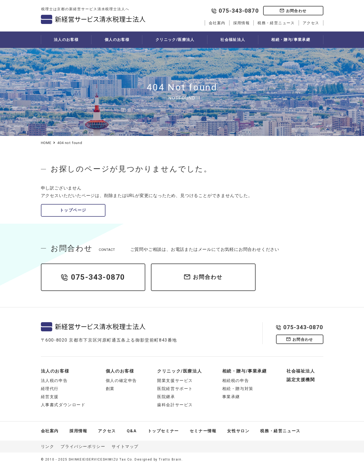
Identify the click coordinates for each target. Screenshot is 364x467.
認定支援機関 (301, 379)
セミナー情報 (203, 431)
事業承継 (231, 396)
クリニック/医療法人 (175, 39)
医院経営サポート (175, 388)
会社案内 (217, 23)
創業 (110, 388)
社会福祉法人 (232, 39)
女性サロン (238, 431)
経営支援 (50, 396)
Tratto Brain (170, 459)
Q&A (132, 431)
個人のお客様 (117, 39)
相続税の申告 (235, 380)
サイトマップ (125, 446)
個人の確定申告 (121, 380)
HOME (46, 143)
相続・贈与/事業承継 (290, 39)
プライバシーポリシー (83, 446)
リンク (47, 446)
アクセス (311, 23)
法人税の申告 (54, 380)
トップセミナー (163, 431)
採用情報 (241, 23)
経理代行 (50, 388)
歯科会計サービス (175, 404)
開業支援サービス (175, 380)
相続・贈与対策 (237, 388)
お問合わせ (296, 11)
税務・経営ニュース (276, 23)
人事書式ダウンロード (63, 404)
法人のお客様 (66, 39)
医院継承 (166, 396)
